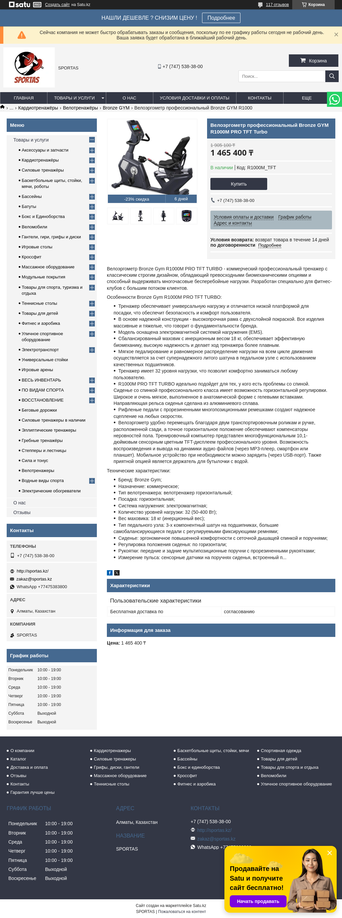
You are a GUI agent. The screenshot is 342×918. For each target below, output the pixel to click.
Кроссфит (31, 256)
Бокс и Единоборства (43, 216)
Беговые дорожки (39, 410)
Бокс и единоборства (198, 767)
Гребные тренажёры (42, 440)
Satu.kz (199, 905)
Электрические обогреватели (51, 490)
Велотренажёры (80, 107)
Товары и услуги (74, 97)
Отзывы (21, 512)
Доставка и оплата (29, 767)
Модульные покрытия (43, 276)
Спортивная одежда (281, 750)
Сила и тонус (35, 460)
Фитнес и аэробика (41, 323)
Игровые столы (37, 246)
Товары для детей (40, 313)
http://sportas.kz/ (32, 570)
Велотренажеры (38, 470)
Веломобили (34, 226)
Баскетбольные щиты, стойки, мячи (213, 750)
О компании (22, 750)
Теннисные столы (39, 303)
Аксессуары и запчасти (45, 150)
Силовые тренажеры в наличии (54, 420)
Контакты (260, 97)
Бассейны (32, 196)
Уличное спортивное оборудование (296, 783)
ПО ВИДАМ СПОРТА (43, 390)
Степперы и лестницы (44, 450)
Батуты (29, 206)
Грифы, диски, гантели (116, 767)
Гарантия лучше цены (32, 792)
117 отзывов (277, 4)
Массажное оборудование (48, 266)
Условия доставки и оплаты (194, 97)
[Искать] (332, 76)
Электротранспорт (40, 349)
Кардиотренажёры (38, 107)
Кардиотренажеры (112, 750)
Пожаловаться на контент (182, 911)
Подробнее (221, 18)
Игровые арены (37, 369)
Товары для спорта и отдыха (289, 767)
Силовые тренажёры (43, 170)
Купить (238, 184)
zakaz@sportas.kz (34, 579)
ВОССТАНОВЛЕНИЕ (43, 400)
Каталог (18, 758)
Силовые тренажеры (115, 758)
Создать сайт (57, 4)
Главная (24, 97)
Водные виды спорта (43, 480)
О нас (129, 97)
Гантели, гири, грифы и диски (51, 236)
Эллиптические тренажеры (49, 430)
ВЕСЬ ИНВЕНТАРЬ (41, 380)
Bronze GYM (116, 107)
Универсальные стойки (45, 359)
